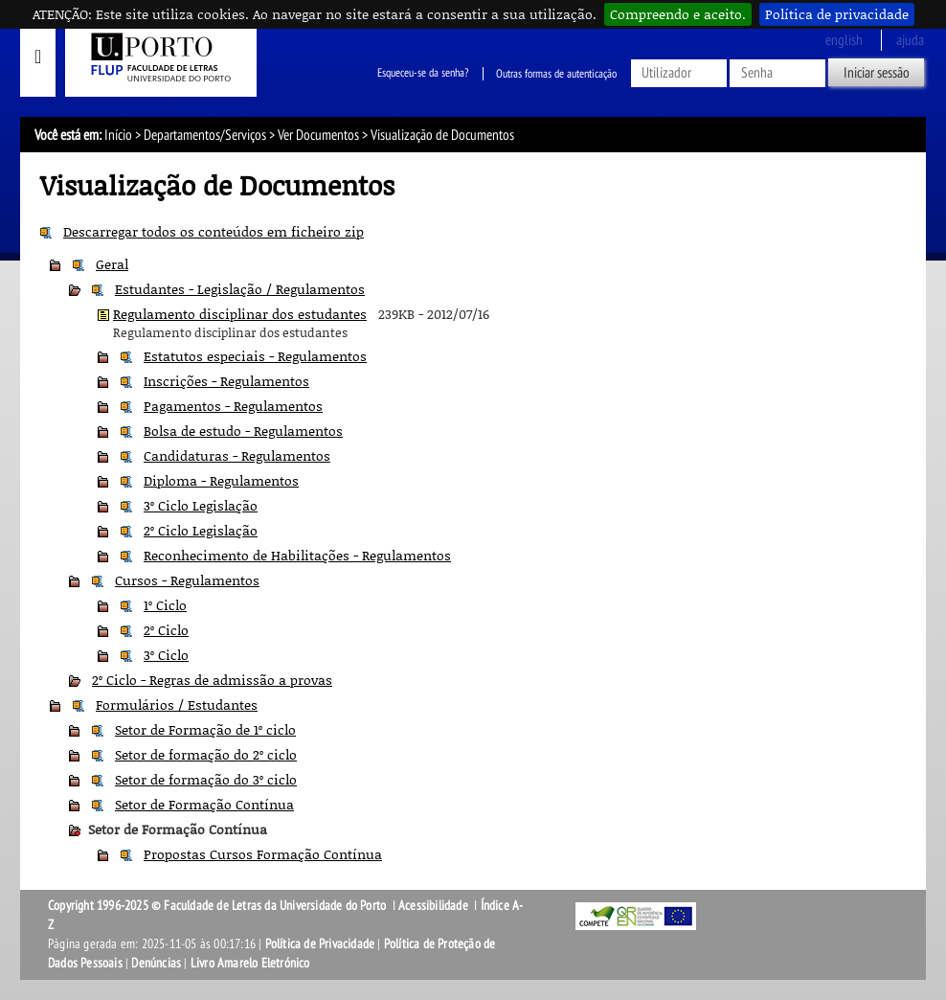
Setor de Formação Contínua (204, 804)
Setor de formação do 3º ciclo (206, 779)
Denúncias (156, 963)
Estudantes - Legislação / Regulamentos (240, 289)
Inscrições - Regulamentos (226, 381)
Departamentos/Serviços (205, 135)
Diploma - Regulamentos (221, 480)
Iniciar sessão (877, 72)
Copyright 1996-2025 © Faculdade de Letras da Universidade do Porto (218, 906)
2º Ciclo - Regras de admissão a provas (212, 679)
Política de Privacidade (320, 944)
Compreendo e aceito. (678, 14)
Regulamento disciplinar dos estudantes (240, 314)
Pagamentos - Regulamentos (233, 406)
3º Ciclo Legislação (201, 505)
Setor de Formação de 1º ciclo (205, 729)
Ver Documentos (318, 135)
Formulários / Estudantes (177, 704)
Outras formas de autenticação (556, 73)
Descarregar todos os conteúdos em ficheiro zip (213, 231)
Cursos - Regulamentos (187, 580)
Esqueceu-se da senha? (422, 73)
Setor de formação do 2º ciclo (206, 754)
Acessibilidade (433, 906)
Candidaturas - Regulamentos (237, 455)
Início (118, 135)
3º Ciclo (166, 655)
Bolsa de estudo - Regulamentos (243, 430)
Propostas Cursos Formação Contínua (263, 854)
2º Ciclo (166, 630)
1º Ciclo (165, 605)
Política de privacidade (837, 14)
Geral (112, 264)
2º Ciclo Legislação (201, 530)
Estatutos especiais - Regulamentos (255, 356)
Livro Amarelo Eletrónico (250, 963)
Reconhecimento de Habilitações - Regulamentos (297, 555)
